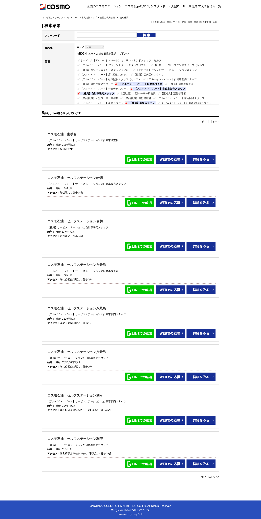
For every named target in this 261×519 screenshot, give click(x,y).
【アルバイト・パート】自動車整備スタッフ (171, 79)
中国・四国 (211, 22)
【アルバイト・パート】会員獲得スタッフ (104, 88)
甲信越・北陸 (179, 22)
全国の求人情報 (107, 17)
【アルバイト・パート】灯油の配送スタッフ (186, 102)
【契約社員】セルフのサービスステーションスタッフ (166, 69)
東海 (196, 22)
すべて (84, 60)
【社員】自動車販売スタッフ (97, 93)
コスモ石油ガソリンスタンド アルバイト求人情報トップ (69, 17)
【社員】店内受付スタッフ (148, 74)
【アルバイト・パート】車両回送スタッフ (180, 98)
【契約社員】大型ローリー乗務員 (99, 98)
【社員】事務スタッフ (142, 102)
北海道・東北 (164, 22)
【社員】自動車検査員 (181, 84)
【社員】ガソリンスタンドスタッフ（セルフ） (180, 65)
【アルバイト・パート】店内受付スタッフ (104, 74)
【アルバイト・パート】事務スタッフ (101, 102)
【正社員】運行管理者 (173, 93)
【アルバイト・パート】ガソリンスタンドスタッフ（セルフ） (128, 60)
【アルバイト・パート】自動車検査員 (140, 84)
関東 (190, 22)
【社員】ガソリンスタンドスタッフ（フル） (105, 69)
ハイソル (137, 514)
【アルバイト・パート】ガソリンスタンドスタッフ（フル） (114, 65)
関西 (202, 22)
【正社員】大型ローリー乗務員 (138, 93)
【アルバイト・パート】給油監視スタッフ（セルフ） (110, 79)
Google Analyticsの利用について (130, 510)
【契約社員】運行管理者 (137, 98)
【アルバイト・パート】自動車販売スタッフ (159, 88)
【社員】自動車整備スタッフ (96, 84)
